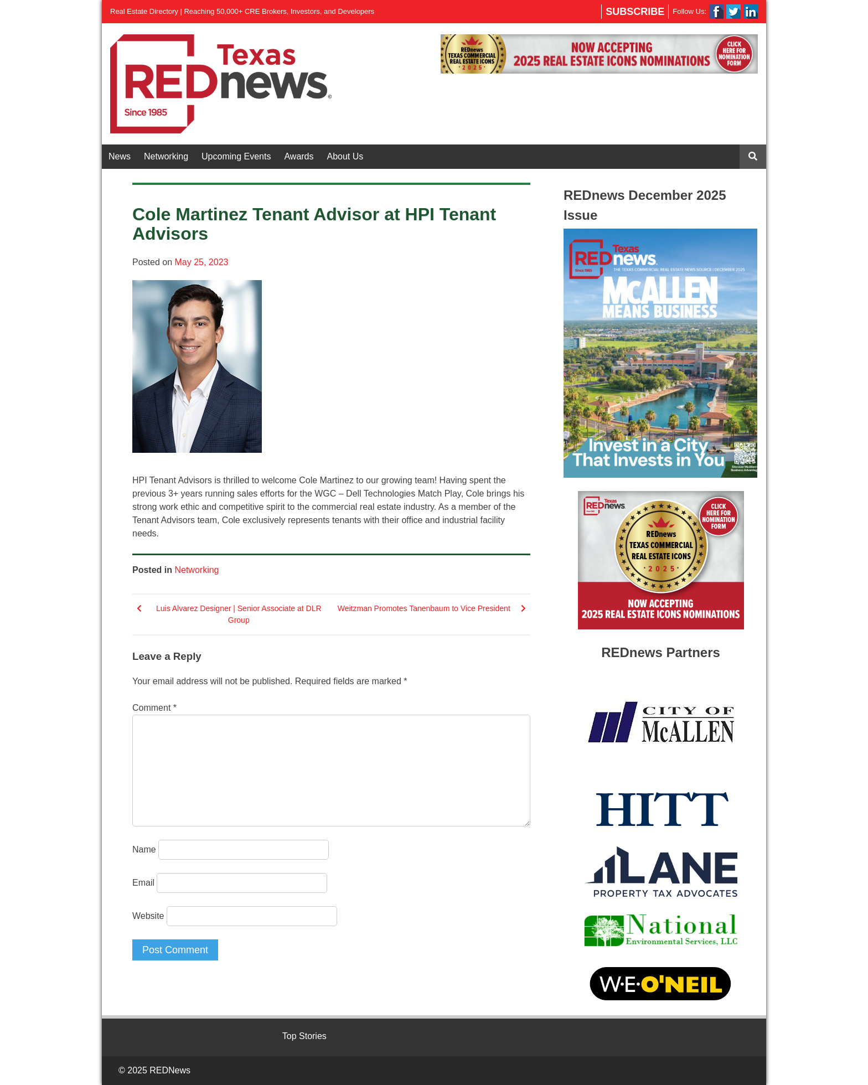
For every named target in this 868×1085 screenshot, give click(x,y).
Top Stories (304, 1036)
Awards (298, 156)
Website (148, 916)
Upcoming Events (236, 156)
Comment (154, 707)
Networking (166, 156)
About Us (345, 156)
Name (144, 849)
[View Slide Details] (599, 54)
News (119, 156)
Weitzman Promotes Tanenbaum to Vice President (424, 608)
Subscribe (635, 11)
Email (143, 882)
